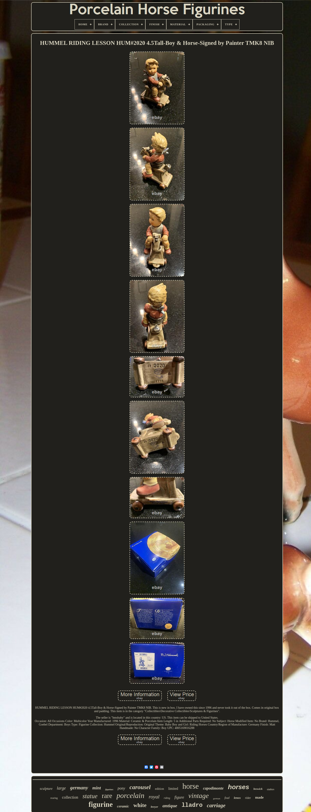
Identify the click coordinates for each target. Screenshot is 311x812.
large (61, 788)
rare (107, 795)
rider (248, 797)
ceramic (123, 806)
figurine (101, 804)
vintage (198, 795)
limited (173, 788)
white (140, 805)
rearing (54, 797)
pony (121, 788)
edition (159, 788)
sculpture (46, 788)
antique (169, 805)
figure (179, 797)
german (216, 798)
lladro (192, 805)
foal (227, 797)
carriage (216, 805)
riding (167, 797)
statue (90, 796)
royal (154, 796)
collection (70, 797)
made (259, 797)
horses (238, 786)
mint (96, 787)
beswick (258, 788)
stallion (270, 789)
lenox (237, 797)
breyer (154, 806)
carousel (140, 787)
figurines (109, 789)
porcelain (130, 795)
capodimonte (213, 788)
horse (190, 786)
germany (79, 787)
